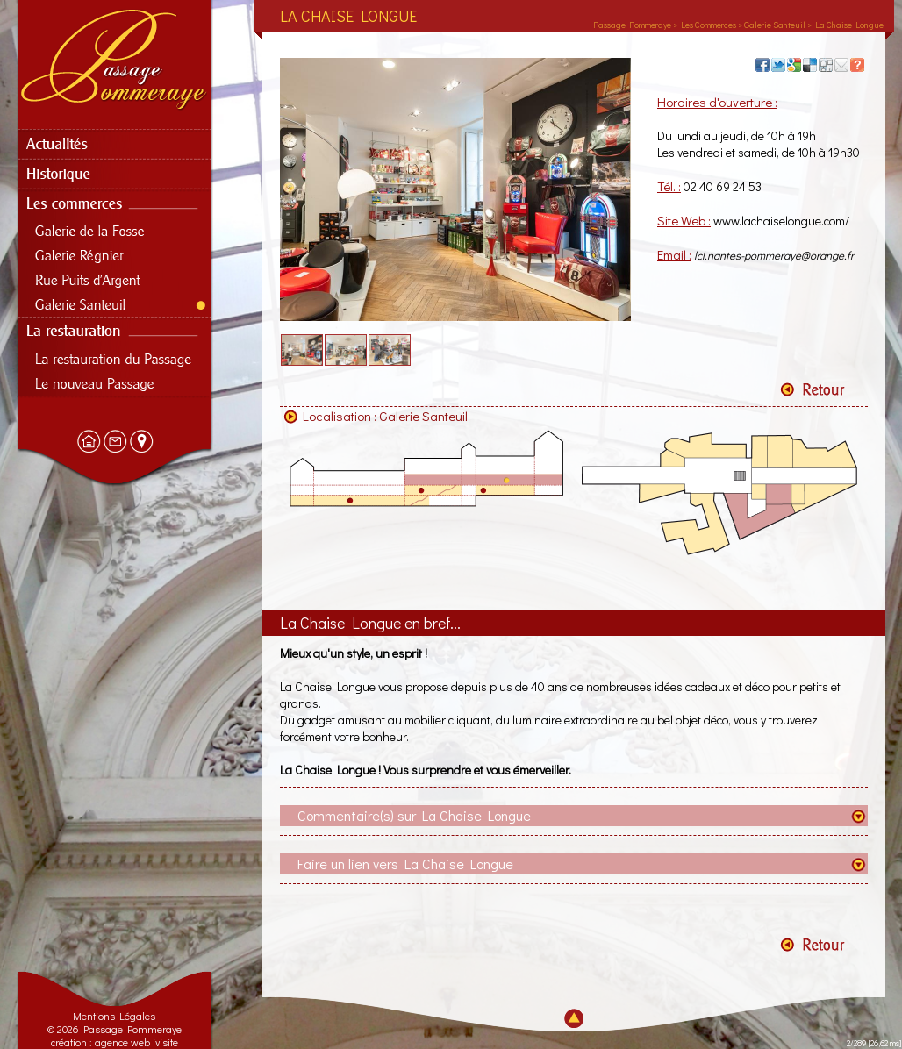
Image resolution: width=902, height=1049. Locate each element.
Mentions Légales (114, 1016)
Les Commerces (708, 25)
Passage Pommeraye (632, 25)
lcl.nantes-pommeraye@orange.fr (774, 254)
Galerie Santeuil (423, 416)
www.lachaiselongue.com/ (781, 220)
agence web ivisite (136, 1042)
